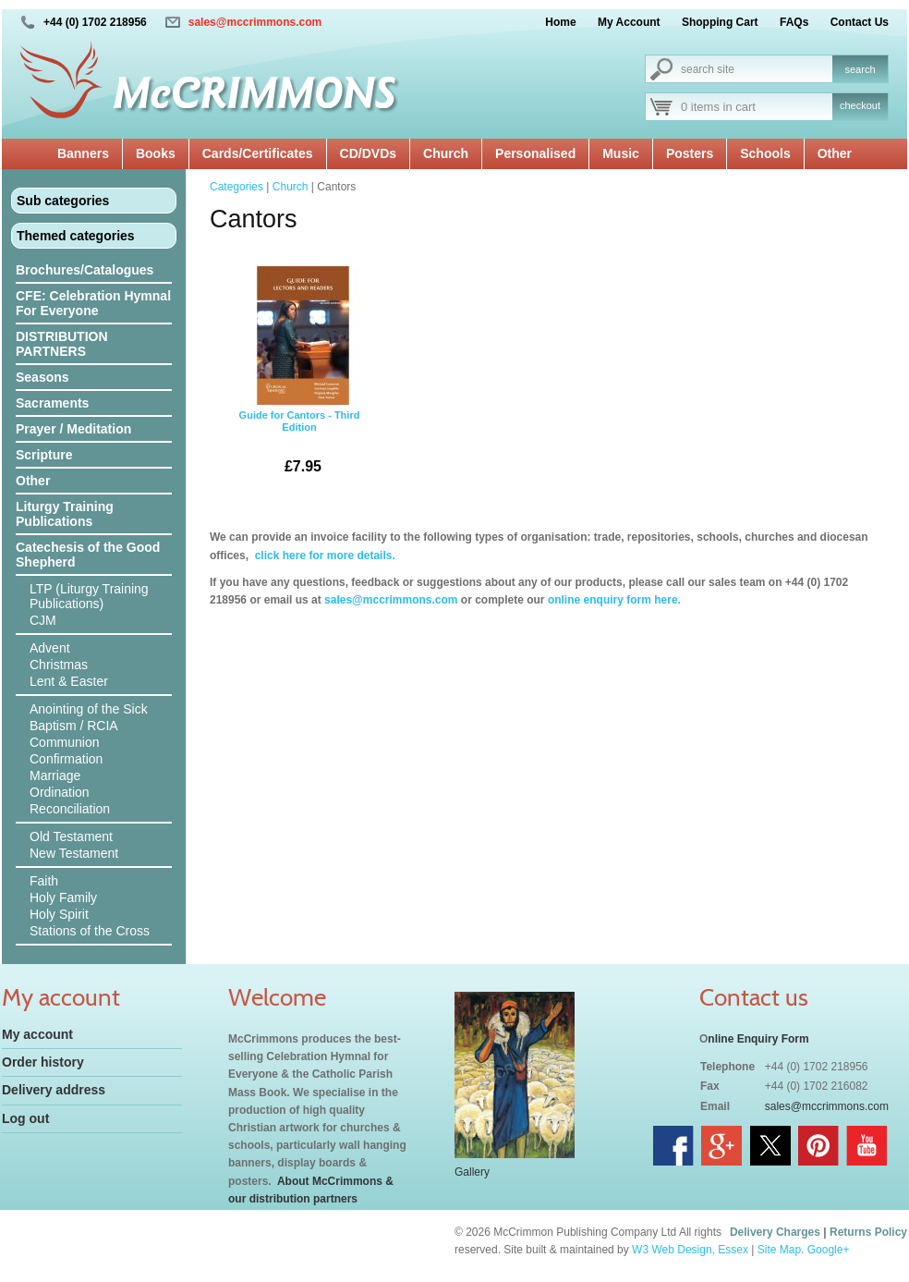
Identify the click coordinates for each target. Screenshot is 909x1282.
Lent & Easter (69, 681)
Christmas (59, 664)
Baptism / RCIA (74, 725)
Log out (25, 1118)
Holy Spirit (59, 914)
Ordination (60, 792)
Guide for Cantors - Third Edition (299, 377)
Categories (236, 186)
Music (620, 153)
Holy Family (63, 897)
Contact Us (859, 22)
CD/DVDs (368, 153)
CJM (43, 620)
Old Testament (71, 836)
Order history (43, 1062)
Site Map (779, 1249)
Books (156, 153)
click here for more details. (322, 555)
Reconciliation (70, 808)
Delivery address (53, 1089)
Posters (689, 153)
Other (835, 153)
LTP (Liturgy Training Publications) (89, 596)
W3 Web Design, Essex (690, 1249)
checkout (860, 105)
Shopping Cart (720, 22)
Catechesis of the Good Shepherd (88, 554)
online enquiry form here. (614, 599)
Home (560, 22)
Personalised (535, 153)
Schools (765, 153)
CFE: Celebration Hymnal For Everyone (93, 303)
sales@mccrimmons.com (254, 22)
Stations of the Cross (90, 930)
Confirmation (66, 758)
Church (445, 153)
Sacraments (52, 403)
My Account (629, 22)
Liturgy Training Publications (65, 514)
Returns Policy (868, 1232)
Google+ (828, 1249)
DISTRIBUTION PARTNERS (62, 344)
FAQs (794, 22)
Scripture (44, 454)
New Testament (74, 853)
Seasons (42, 377)
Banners (83, 153)
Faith (44, 880)
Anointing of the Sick (89, 709)
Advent (50, 648)
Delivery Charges (775, 1232)
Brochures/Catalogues (84, 270)
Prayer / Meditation (73, 428)
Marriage (55, 775)
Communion (64, 742)
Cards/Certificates (257, 153)
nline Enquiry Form (758, 1038)
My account (37, 1034)
